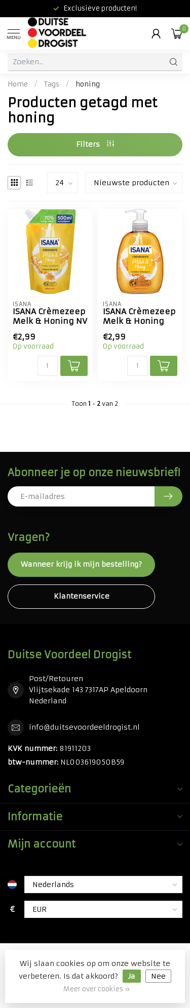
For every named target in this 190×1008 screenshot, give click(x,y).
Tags (51, 84)
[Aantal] (47, 366)
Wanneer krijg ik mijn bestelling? (81, 564)
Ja (131, 976)
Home (18, 84)
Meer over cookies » (96, 989)
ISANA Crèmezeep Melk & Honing (139, 316)
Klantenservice (81, 596)
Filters (95, 144)
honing (87, 84)
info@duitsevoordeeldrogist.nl (84, 727)
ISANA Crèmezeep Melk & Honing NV (50, 316)
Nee (158, 976)
